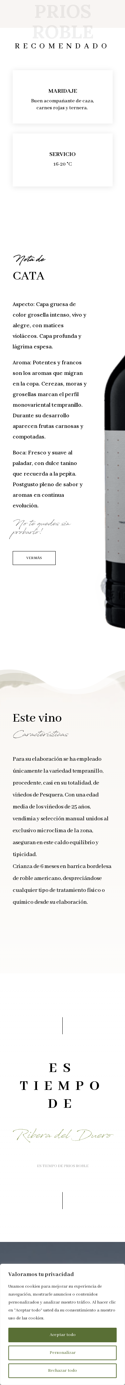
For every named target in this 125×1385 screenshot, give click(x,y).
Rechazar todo (62, 1370)
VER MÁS (34, 558)
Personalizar (63, 1353)
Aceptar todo (63, 1335)
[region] (62, 1324)
